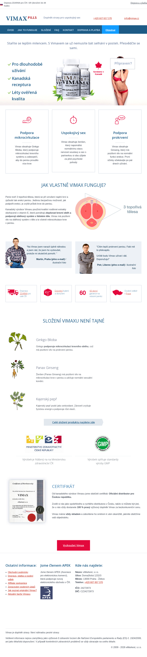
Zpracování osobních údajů (21, 587)
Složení (46, 30)
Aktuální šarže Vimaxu (19, 594)
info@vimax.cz (131, 18)
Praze (128, 293)
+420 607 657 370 (102, 18)
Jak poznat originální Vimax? (22, 590)
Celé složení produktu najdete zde (73, 422)
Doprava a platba (139, 3)
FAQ (56, 30)
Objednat (110, 30)
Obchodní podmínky (18, 572)
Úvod (10, 30)
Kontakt (68, 30)
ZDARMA (24, 293)
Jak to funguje (27, 30)
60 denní (94, 290)
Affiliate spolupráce (17, 583)
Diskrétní (59, 290)
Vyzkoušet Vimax (73, 545)
